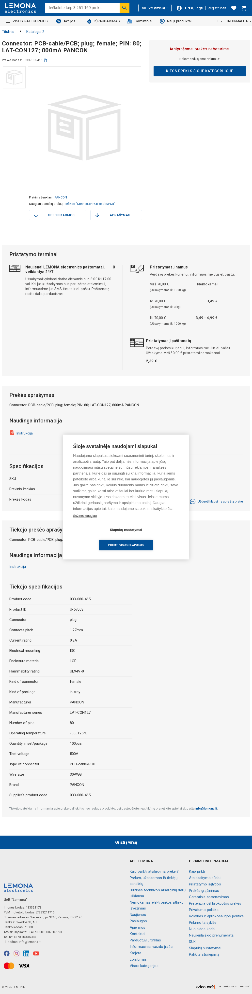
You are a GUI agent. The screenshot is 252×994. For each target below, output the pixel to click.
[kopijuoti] (45, 60)
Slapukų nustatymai (205, 948)
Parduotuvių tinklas (145, 940)
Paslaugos (138, 921)
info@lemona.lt (206, 808)
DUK (192, 941)
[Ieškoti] (124, 8)
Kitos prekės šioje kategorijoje (199, 71)
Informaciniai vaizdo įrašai (151, 946)
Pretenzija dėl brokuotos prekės (215, 903)
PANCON (61, 197)
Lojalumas (138, 959)
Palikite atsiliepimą (204, 954)
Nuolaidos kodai (202, 929)
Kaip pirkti (197, 871)
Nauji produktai (175, 21)
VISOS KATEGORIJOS (27, 21)
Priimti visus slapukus (154, 537)
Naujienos (138, 914)
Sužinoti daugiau (85, 523)
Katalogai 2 (35, 31)
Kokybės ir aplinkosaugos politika (216, 916)
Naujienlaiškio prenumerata (211, 935)
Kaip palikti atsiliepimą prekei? (154, 871)
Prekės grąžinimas (204, 890)
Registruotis (217, 8)
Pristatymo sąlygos (205, 884)
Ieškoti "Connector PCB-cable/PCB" (90, 204)
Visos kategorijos (144, 966)
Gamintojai (139, 21)
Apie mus (137, 927)
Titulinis (8, 31)
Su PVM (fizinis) (155, 8)
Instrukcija (24, 433)
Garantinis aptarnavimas (209, 897)
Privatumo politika (204, 910)
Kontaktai (137, 934)
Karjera (135, 953)
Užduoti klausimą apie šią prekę (216, 501)
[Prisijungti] (190, 8)
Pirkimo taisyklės (203, 922)
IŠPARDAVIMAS (103, 21)
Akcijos (66, 21)
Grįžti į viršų (126, 842)
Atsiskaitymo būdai (204, 878)
